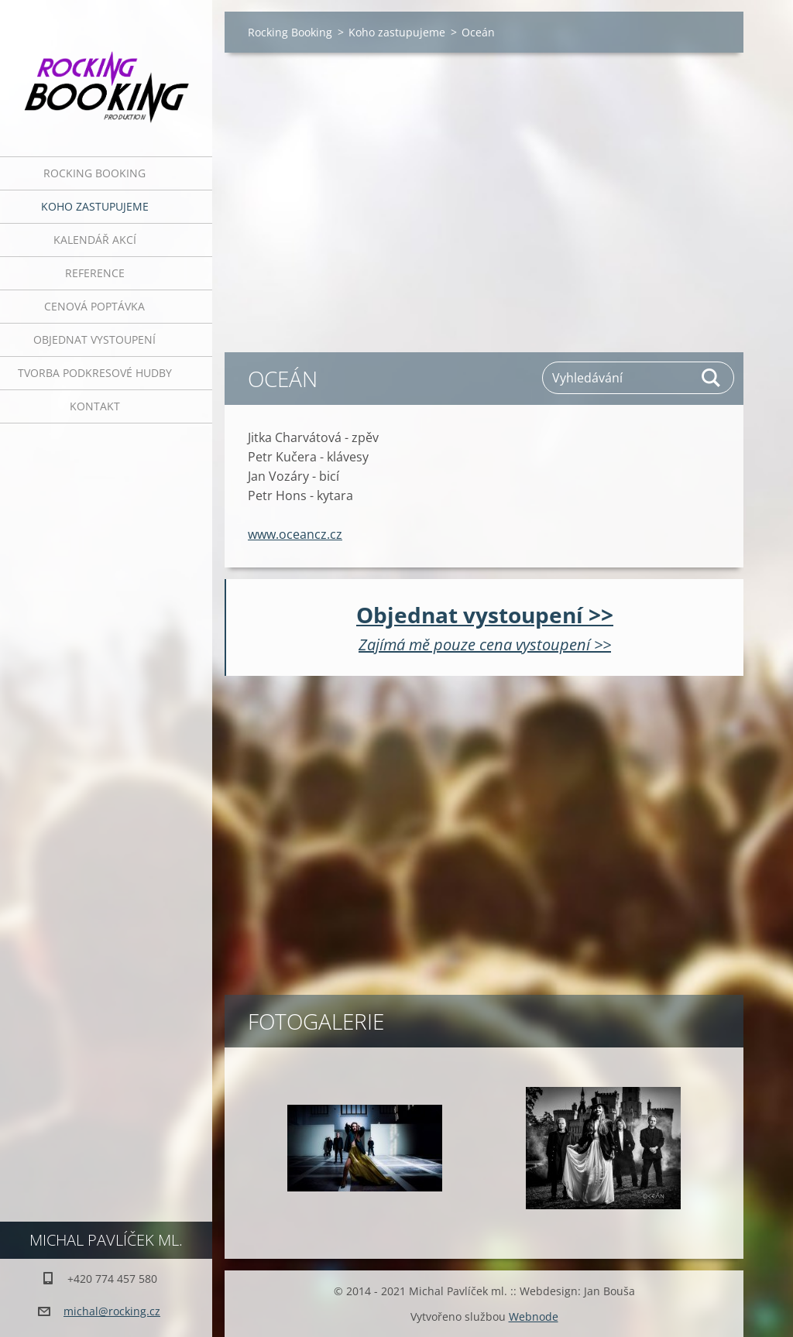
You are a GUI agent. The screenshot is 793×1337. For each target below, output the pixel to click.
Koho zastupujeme (95, 206)
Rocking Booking (94, 173)
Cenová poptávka (94, 306)
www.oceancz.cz (295, 534)
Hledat (712, 377)
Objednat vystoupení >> (484, 614)
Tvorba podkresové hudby (95, 372)
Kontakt (95, 406)
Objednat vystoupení (94, 339)
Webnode (533, 1316)
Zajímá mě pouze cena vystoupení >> (485, 644)
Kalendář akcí (94, 239)
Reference (95, 273)
